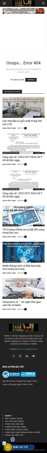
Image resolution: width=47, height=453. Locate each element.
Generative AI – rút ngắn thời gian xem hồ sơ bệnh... (22, 303)
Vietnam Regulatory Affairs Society (32, 450)
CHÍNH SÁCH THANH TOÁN (16, 429)
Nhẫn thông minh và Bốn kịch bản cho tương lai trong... (22, 267)
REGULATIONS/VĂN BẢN (10, 153)
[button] (4, 3)
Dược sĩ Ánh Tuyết (9, 128)
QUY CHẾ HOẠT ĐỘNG (14, 421)
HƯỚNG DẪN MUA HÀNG (15, 427)
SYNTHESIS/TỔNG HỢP (10, 117)
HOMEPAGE (31, 80)
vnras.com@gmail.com (28, 349)
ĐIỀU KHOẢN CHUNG (14, 418)
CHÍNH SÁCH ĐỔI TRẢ (14, 435)
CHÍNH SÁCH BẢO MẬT (14, 424)
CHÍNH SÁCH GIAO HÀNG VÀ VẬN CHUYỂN (22, 432)
